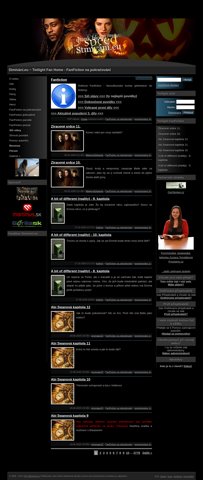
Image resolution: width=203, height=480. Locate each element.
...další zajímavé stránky (176, 271)
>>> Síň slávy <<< (91, 96)
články (163, 476)
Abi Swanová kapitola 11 (70, 343)
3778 (136, 452)
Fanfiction (59, 80)
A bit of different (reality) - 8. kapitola (80, 271)
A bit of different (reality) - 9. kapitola (80, 199)
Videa (12, 99)
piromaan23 (97, 336)
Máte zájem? (176, 284)
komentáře (189, 476)
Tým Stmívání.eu (32, 476)
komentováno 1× (142, 263)
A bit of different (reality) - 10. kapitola (81, 235)
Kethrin (99, 227)
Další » (147, 452)
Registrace (174, 112)
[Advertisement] (101, 9)
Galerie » (14, 156)
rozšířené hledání (168, 85)
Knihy (12, 89)
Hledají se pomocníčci (176, 333)
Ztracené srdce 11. (65, 126)
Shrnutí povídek (18, 135)
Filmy (12, 94)
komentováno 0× (142, 155)
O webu (14, 78)
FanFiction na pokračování (25, 109)
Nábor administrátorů (176, 353)
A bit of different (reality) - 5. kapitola (174, 167)
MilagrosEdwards (94, 155)
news (170, 476)
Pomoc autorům (18, 140)
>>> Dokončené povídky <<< (100, 102)
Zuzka (84, 119)
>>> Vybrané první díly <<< (98, 107)
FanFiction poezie (20, 125)
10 (127, 452)
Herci (12, 104)
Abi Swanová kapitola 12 (70, 307)
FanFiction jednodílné (22, 114)
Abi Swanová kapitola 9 (69, 416)
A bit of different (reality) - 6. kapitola (174, 158)
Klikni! (188, 366)
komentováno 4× (142, 119)
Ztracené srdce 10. (65, 162)
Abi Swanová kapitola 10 (70, 379)
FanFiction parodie (20, 119)
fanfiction (178, 476)
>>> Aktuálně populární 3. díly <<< (77, 113)
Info (11, 83)
